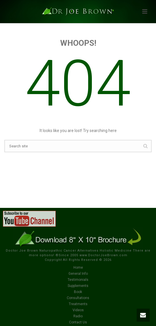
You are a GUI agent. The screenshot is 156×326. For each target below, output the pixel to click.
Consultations (78, 298)
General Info (78, 274)
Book (78, 292)
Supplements (78, 286)
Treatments (78, 304)
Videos (78, 310)
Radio (78, 316)
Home (78, 267)
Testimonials (78, 280)
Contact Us (78, 322)
